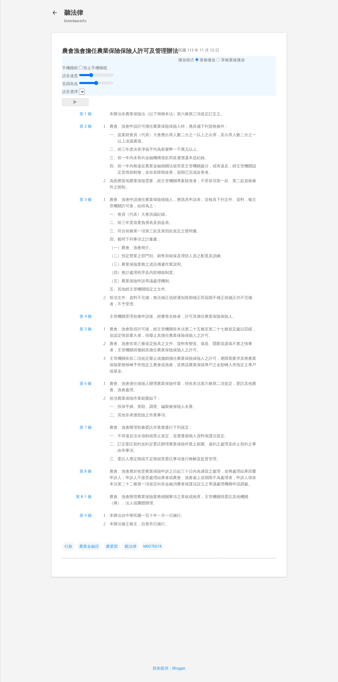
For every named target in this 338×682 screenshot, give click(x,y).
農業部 (112, 546)
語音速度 (70, 75)
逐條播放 (207, 60)
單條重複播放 (233, 60)
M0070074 (152, 546)
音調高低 (70, 83)
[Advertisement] (169, 618)
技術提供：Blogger (169, 668)
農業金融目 (89, 546)
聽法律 (73, 12)
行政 (68, 546)
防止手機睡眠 (95, 68)
